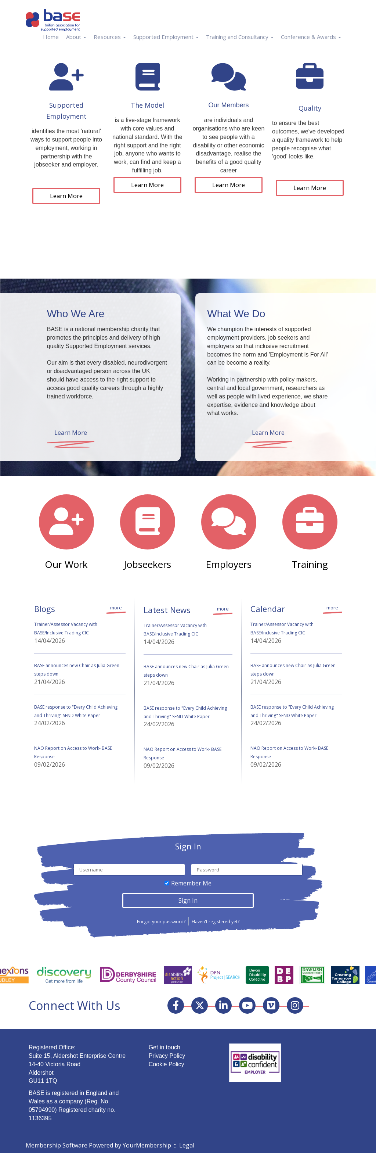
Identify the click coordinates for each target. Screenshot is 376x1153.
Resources (110, 36)
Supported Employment (166, 36)
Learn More (66, 196)
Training (310, 564)
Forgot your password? (161, 922)
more (116, 607)
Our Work (66, 564)
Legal (186, 1145)
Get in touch (164, 1047)
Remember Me (191, 883)
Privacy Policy (167, 1056)
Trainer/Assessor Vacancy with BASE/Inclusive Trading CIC (65, 628)
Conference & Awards (311, 36)
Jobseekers (147, 564)
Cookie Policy (166, 1064)
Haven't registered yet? (215, 922)
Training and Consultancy (240, 36)
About (76, 36)
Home (51, 36)
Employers (229, 564)
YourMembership (147, 1145)
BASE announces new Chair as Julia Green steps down (76, 669)
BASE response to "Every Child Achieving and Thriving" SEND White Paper (76, 711)
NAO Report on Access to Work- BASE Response (73, 752)
